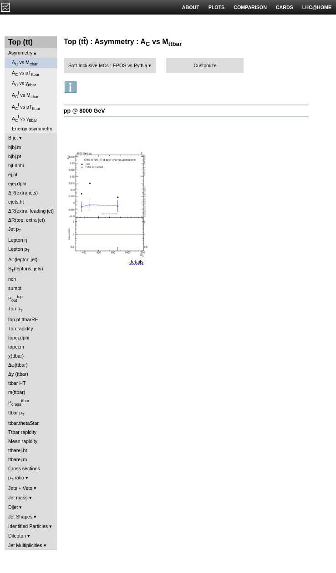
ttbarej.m (17, 459)
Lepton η (17, 240)
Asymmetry (20, 52)
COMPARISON (250, 7)
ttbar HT (17, 383)
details (136, 261)
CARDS (284, 7)
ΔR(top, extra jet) (26, 220)
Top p (15, 309)
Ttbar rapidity (22, 432)
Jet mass (18, 497)
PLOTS (217, 7)
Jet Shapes (20, 516)
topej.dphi (18, 337)
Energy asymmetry (32, 128)
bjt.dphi (16, 165)
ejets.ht (16, 201)
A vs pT (25, 73)
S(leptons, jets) (25, 269)
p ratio (16, 478)
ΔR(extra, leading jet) (31, 211)
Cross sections (24, 468)
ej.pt (12, 174)
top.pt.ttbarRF (23, 319)
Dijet (13, 507)
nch (12, 279)
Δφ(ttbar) (17, 365)
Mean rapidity (22, 441)
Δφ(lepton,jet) (22, 259)
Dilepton (17, 535)
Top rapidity (20, 328)
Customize (204, 65)
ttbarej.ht (17, 450)
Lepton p (19, 249)
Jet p (14, 229)
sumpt (14, 288)
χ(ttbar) (16, 356)
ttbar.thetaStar (23, 423)
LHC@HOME (316, 7)
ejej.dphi (17, 183)
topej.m (16, 346)
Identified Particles (28, 526)
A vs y (24, 83)
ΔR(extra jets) (23, 192)
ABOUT (190, 7)
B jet (13, 137)
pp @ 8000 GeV (84, 111)
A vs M (25, 63)
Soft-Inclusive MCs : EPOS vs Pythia (108, 65)
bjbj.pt (14, 156)
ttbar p (16, 413)
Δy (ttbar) (18, 374)
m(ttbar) (16, 392)
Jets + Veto (20, 488)
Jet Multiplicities (25, 545)
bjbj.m (14, 147)
